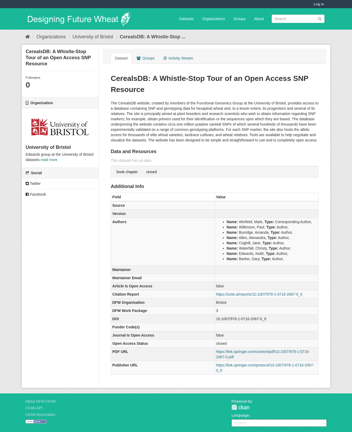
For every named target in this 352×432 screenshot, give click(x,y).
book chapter (127, 172)
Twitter (33, 183)
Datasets (186, 19)
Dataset (121, 58)
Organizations (213, 19)
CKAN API (34, 408)
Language (240, 415)
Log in (319, 4)
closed (151, 172)
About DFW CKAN (40, 401)
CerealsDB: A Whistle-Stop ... (153, 36)
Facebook (36, 194)
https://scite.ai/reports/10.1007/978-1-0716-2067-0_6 (259, 294)
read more (49, 160)
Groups (239, 19)
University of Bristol (92, 36)
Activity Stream (178, 58)
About (259, 19)
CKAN (240, 407)
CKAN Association (40, 414)
